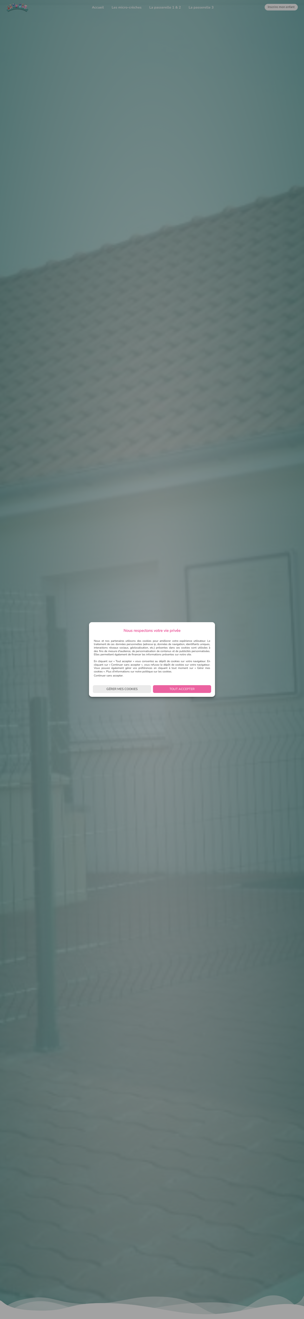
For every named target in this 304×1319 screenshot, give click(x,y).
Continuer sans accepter (108, 675)
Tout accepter (182, 689)
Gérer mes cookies (122, 689)
